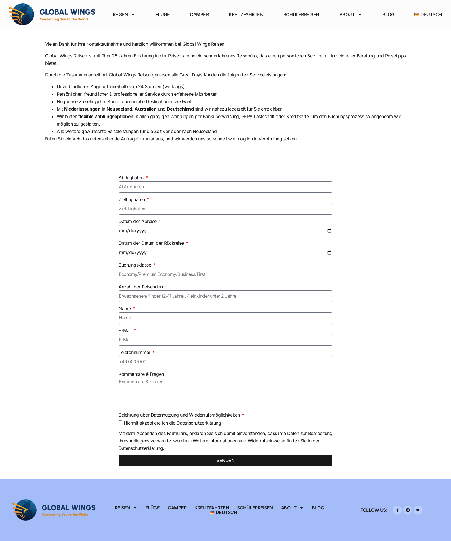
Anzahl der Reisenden (141, 287)
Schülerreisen (301, 14)
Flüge (163, 14)
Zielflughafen (132, 199)
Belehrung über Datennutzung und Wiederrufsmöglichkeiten (180, 415)
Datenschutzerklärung (141, 448)
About (350, 14)
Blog (388, 14)
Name (125, 308)
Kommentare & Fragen (141, 374)
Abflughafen (132, 177)
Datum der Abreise (138, 221)
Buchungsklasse (135, 265)
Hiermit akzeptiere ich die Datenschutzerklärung (172, 423)
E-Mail (126, 330)
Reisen (124, 14)
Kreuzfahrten (246, 14)
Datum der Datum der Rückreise (152, 243)
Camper (199, 14)
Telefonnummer (135, 352)
